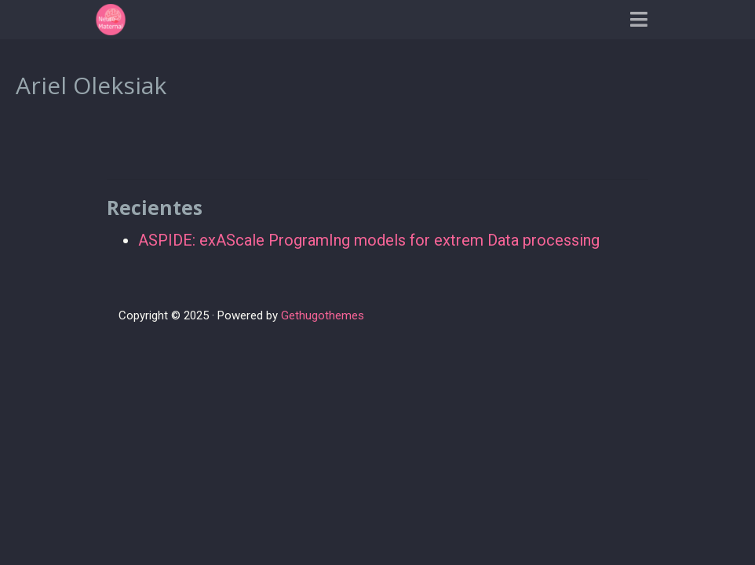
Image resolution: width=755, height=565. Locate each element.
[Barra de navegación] (639, 20)
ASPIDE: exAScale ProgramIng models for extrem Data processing (369, 240)
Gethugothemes (322, 315)
